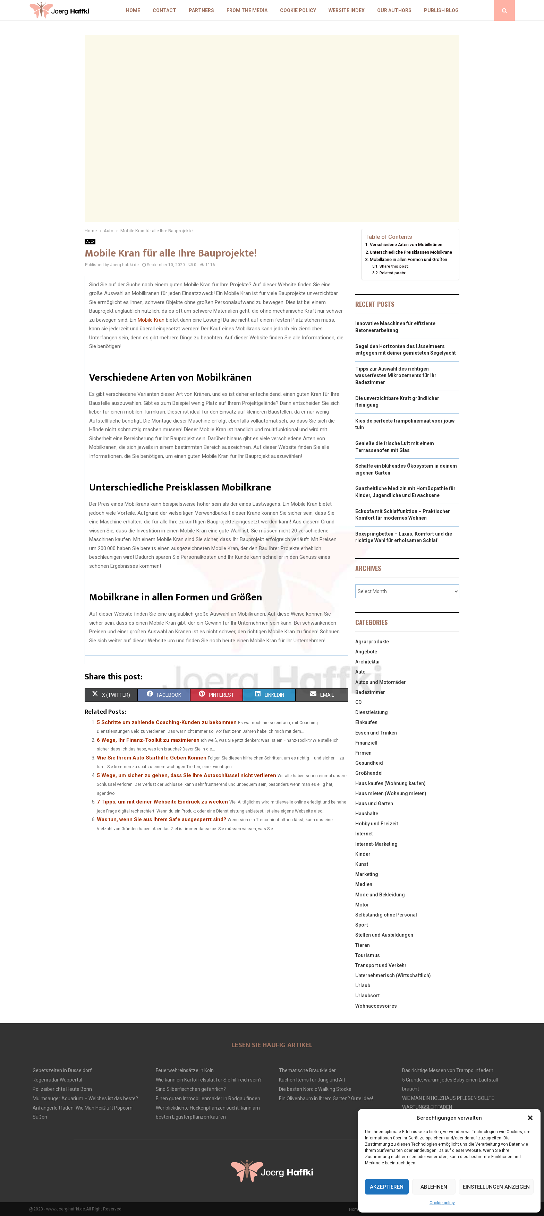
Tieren (362, 945)
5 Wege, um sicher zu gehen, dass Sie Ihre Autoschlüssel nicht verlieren (186, 775)
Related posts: (393, 272)
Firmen (363, 753)
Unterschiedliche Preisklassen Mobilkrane (411, 252)
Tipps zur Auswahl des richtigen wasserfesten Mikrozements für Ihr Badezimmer (395, 375)
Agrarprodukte (372, 641)
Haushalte (366, 813)
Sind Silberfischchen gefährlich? (191, 1089)
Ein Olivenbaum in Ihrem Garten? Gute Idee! (326, 1098)
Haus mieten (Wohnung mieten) (390, 793)
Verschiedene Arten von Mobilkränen (406, 244)
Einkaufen (366, 722)
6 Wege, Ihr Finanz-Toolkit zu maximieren (148, 740)
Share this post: (394, 266)
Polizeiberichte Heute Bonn (62, 1089)
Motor (362, 904)
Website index (347, 10)
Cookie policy (442, 1202)
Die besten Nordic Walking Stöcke (315, 1089)
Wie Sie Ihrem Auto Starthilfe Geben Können (151, 758)
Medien (363, 884)
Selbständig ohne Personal (386, 915)
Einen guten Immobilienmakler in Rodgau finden (208, 1098)
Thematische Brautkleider (307, 1070)
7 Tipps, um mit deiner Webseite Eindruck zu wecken (162, 802)
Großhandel (369, 773)
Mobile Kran (151, 320)
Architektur (367, 662)
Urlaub (362, 985)
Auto (90, 241)
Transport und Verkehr (381, 965)
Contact (164, 10)
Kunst (361, 864)
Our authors (394, 10)
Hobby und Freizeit (376, 823)
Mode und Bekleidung (380, 894)
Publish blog (441, 10)
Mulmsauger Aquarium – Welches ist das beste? (85, 1098)
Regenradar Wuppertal (57, 1080)
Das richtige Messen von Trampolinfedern (447, 1070)
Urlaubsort (367, 995)
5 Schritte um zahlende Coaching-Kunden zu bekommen (167, 722)
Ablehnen (433, 1187)
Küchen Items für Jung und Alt (312, 1080)
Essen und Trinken (376, 733)
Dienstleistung (371, 712)
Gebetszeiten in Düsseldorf (62, 1070)
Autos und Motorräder (380, 682)
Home (133, 10)
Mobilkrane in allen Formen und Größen (408, 259)
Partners (201, 10)
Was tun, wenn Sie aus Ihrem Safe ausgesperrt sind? (161, 819)
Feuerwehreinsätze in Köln (185, 1070)
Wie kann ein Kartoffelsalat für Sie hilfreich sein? (209, 1080)
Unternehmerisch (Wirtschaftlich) (393, 975)
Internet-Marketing (376, 844)
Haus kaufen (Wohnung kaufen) (390, 783)
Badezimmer (370, 692)
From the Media (247, 10)
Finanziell (366, 743)
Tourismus (367, 955)
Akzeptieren (386, 1187)
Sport (361, 925)
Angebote (366, 651)
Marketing (366, 874)
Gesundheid (369, 763)
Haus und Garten (374, 803)
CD (358, 702)
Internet (364, 833)
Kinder (363, 854)
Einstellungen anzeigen (496, 1187)
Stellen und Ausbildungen (384, 935)
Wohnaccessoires (376, 1006)
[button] (530, 1117)
